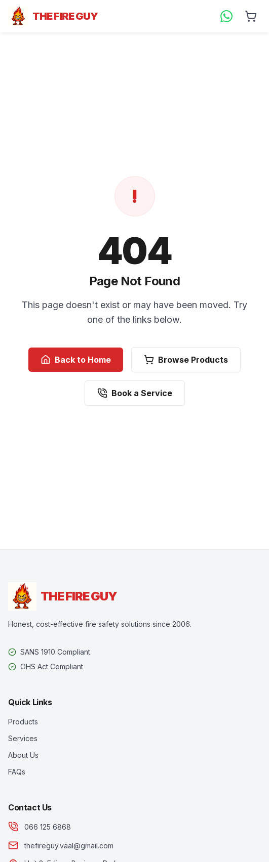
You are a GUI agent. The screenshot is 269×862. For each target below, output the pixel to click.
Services (22, 738)
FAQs (16, 771)
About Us (23, 755)
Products (23, 721)
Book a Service (134, 393)
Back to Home (76, 360)
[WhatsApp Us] (226, 16)
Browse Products (186, 360)
